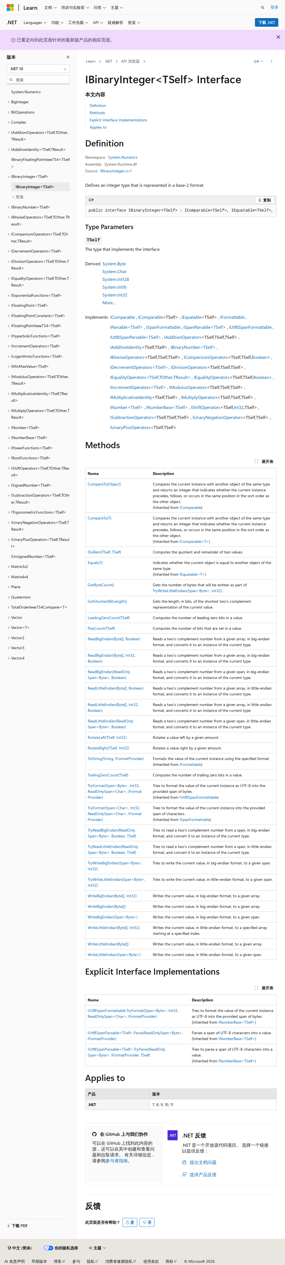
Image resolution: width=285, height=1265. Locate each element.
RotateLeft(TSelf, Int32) (107, 737)
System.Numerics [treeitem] (26, 91)
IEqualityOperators (212, 377)
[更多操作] (271, 61)
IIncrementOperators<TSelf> (138, 387)
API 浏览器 (130, 61)
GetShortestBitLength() (107, 601)
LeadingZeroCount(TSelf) (109, 617)
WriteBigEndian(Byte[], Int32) (112, 895)
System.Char (114, 271)
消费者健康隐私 (118, 1261)
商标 (169, 1261)
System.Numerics (122, 157)
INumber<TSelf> (126, 407)
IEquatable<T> (192, 574)
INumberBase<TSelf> (167, 407)
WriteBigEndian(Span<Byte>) (112, 917)
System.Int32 (114, 295)
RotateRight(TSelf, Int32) (108, 748)
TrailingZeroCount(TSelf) (108, 775)
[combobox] (38, 68)
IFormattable (232, 317)
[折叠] (68, 57)
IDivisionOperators (189, 367)
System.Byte (114, 263)
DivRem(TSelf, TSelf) (104, 552)
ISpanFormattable (163, 327)
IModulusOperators (188, 387)
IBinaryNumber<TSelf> (193, 347)
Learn (90, 61)
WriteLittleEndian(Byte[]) (108, 944)
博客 (58, 1261)
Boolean (259, 357)
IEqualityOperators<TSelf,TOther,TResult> (150, 377)
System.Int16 (114, 287)
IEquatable (191, 317)
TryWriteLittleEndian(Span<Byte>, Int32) (187, 590)
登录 (274, 7)
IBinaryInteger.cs (114, 170)
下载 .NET (266, 22)
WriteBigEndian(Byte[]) (107, 906)
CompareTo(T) (99, 518)
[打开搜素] (262, 8)
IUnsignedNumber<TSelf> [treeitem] (33, 556)
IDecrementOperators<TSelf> (139, 367)
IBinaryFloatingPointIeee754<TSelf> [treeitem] (40, 163)
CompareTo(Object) (104, 484)
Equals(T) (95, 562)
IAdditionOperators (182, 337)
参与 (76, 1261)
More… (109, 302)
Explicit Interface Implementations (118, 119)
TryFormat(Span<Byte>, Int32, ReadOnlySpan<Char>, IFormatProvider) (115, 791)
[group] (181, 211)
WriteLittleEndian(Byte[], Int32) (114, 927)
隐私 (91, 1261)
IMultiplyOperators (199, 397)
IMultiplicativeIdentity (131, 397)
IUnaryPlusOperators (130, 427)
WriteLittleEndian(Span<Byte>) (114, 954)
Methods (97, 112)
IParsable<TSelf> (126, 327)
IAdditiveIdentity (126, 347)
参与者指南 (116, 1160)
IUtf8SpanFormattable (250, 327)
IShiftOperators (205, 407)
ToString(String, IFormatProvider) (116, 758)
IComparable (122, 317)
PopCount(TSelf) (101, 628)
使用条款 (151, 1261)
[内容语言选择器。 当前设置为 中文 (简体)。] (19, 1248)
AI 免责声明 (14, 1261)
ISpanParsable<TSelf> (204, 327)
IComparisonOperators (206, 357)
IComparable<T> (194, 541)
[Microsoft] (10, 7)
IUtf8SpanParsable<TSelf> (135, 337)
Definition (98, 105)
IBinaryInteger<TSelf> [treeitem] (35, 186)
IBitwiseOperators (127, 357)
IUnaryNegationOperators (218, 417)
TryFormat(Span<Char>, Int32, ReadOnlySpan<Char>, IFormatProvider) (115, 813)
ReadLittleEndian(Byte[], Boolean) (115, 688)
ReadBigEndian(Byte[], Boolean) (114, 638)
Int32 (239, 407)
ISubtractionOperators (131, 417)
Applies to (98, 127)
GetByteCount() (101, 584)
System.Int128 (115, 279)
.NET (108, 61)
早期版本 (39, 1261)
